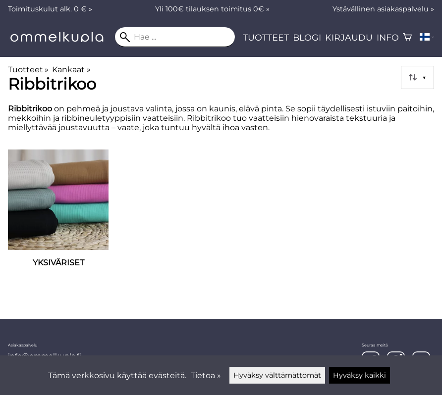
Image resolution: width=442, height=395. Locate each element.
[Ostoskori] (407, 37)
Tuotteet (266, 37)
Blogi (307, 37)
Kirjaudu (349, 37)
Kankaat (71, 69)
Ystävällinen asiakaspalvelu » (383, 8)
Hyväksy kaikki (359, 375)
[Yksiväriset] (58, 221)
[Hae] (175, 37)
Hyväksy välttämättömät (277, 375)
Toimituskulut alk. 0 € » (50, 8)
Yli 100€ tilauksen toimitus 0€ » (212, 8)
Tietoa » (206, 375)
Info (388, 37)
